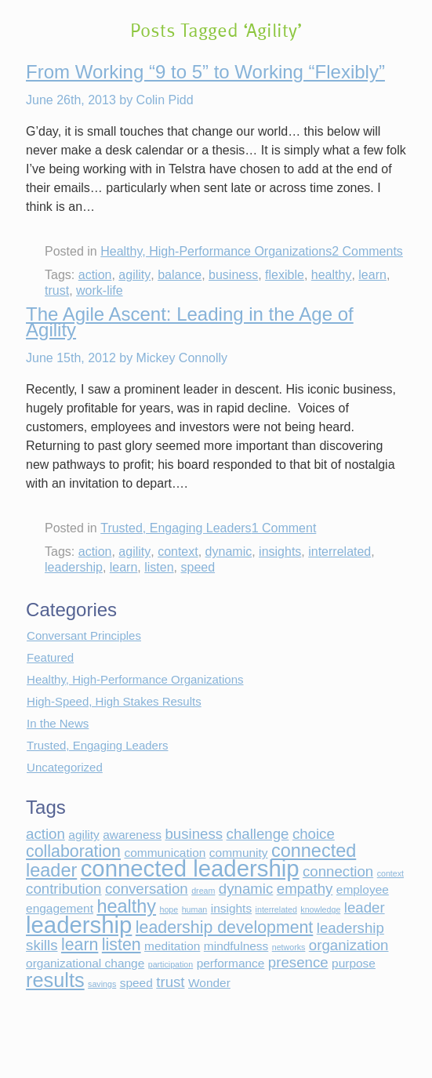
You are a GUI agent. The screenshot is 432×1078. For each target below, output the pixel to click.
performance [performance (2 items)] (231, 963)
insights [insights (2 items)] (231, 908)
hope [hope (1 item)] (169, 909)
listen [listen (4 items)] (121, 944)
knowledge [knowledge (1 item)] (320, 909)
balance (179, 274)
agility (134, 274)
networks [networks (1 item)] (289, 947)
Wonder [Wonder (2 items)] (209, 982)
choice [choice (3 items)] (313, 834)
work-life (99, 290)
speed (197, 567)
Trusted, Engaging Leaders (175, 528)
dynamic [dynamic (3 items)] (246, 888)
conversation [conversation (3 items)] (146, 888)
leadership (74, 567)
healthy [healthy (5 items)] (126, 906)
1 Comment (284, 528)
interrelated (339, 551)
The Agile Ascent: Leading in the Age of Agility (190, 321)
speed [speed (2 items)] (136, 982)
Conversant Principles (84, 635)
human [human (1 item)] (195, 909)
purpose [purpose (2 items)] (354, 963)
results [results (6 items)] (55, 980)
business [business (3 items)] (194, 834)
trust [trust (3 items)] (170, 982)
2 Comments (367, 251)
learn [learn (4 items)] (79, 944)
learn (372, 274)
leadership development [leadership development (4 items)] (224, 927)
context (178, 551)
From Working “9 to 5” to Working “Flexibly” (205, 71)
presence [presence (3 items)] (298, 962)
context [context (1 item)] (390, 873)
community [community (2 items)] (238, 852)
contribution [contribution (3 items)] (63, 888)
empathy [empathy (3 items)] (305, 888)
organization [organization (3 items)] (349, 945)
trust (57, 290)
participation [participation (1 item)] (170, 964)
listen (158, 567)
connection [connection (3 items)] (338, 871)
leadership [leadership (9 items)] (79, 925)
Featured (50, 657)
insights (280, 551)
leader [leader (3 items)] (364, 907)
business (233, 274)
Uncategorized (65, 767)
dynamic (228, 551)
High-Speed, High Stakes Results (114, 701)
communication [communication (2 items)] (164, 852)
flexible (284, 274)
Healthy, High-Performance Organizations (216, 251)
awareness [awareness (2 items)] (132, 834)
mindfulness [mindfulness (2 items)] (236, 946)
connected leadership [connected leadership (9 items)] (190, 868)
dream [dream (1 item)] (203, 890)
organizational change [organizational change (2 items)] (85, 963)
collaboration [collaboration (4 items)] (73, 851)
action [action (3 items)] (45, 834)
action (95, 274)
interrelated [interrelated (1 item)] (276, 909)
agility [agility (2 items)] (84, 834)
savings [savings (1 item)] (102, 984)
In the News (58, 723)
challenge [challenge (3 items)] (258, 834)
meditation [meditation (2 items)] (172, 946)
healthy (331, 274)
